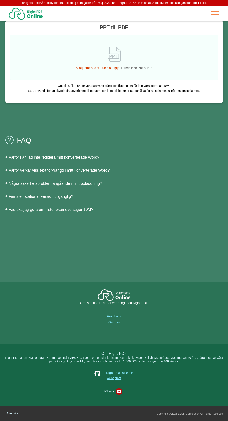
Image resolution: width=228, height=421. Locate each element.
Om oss (114, 322)
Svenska (12, 413)
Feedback (114, 316)
